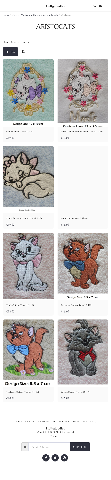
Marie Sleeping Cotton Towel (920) (24, 218)
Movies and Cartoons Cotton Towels (39, 14)
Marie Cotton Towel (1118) (20, 304)
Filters (10, 51)
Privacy (54, 435)
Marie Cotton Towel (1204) (74, 218)
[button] (4, 5)
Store (15, 14)
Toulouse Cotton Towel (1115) (76, 304)
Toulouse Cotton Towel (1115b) (22, 391)
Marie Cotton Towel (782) (19, 131)
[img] (28, 93)
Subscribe (79, 446)
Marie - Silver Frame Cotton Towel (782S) (82, 131)
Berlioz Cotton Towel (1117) (75, 391)
